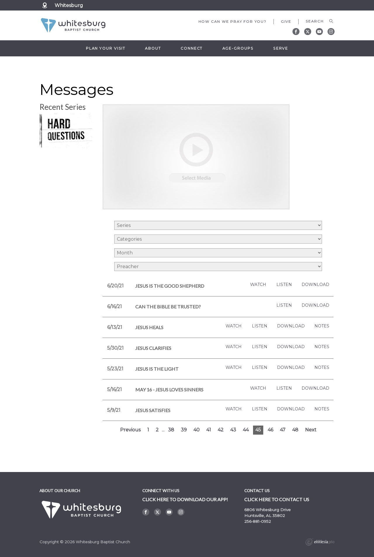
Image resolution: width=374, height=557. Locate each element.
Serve (280, 48)
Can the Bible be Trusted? (168, 306)
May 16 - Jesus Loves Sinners (169, 389)
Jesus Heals (149, 327)
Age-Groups (238, 48)
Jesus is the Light (157, 369)
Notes (321, 326)
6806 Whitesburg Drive (267, 509)
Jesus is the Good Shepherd (169, 286)
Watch (258, 284)
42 (221, 430)
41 (208, 430)
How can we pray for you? (232, 21)
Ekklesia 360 (320, 542)
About (153, 48)
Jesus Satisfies (152, 410)
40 (196, 430)
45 (258, 430)
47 (282, 430)
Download (315, 284)
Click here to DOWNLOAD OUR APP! (185, 499)
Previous (130, 430)
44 (246, 430)
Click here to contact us (276, 499)
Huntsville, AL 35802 (264, 515)
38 (171, 430)
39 (184, 430)
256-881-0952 (257, 521)
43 (233, 430)
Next (310, 430)
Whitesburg (69, 5)
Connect (191, 48)
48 (295, 430)
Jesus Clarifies (153, 348)
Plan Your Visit (105, 48)
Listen (284, 284)
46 (270, 430)
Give (286, 21)
